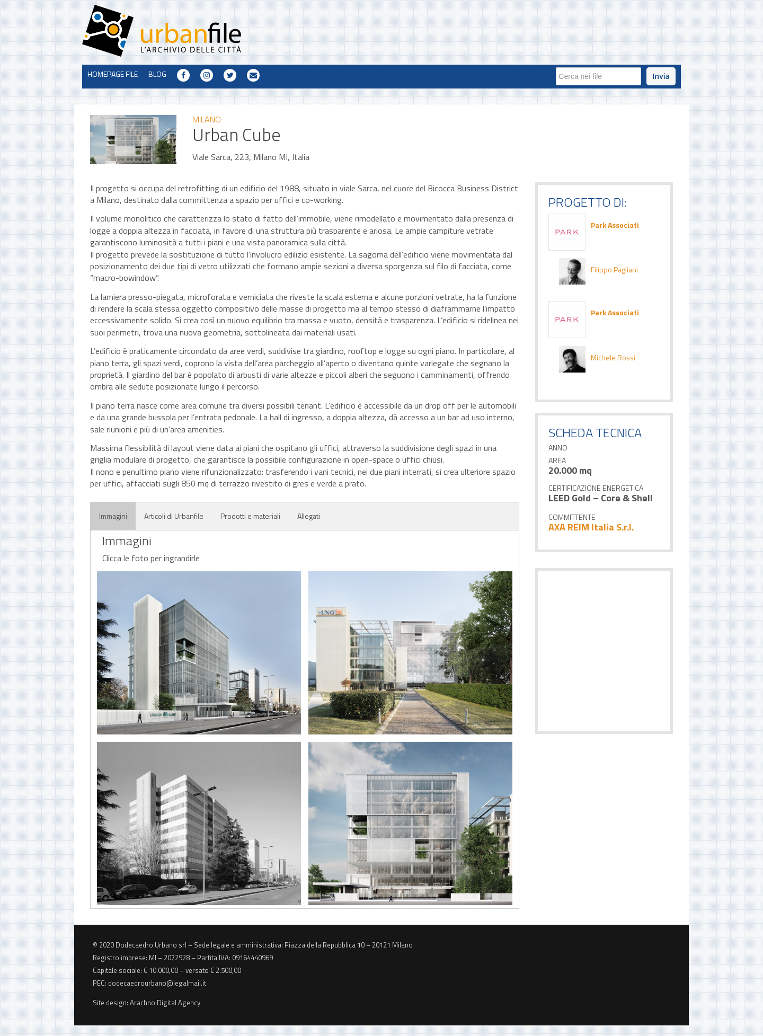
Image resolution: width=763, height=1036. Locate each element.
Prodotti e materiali (250, 515)
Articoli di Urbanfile (173, 515)
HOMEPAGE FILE (112, 73)
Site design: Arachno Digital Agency (146, 1002)
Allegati (308, 515)
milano (206, 119)
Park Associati (615, 225)
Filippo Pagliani (614, 269)
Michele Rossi (613, 357)
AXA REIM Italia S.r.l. (591, 527)
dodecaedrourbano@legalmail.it (157, 983)
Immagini (113, 515)
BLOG (157, 73)
